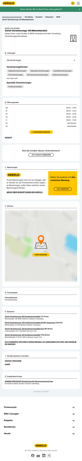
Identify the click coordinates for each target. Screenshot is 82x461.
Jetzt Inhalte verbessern (41, 155)
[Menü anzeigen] (78, 3)
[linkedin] (43, 455)
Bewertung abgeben (12, 28)
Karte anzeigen (41, 255)
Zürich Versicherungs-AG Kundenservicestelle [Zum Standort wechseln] (22, 316)
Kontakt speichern (13, 361)
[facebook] (32, 455)
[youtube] (38, 455)
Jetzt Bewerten (63, 189)
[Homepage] (8, 3)
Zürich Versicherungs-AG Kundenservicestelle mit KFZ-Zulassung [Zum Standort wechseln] (30, 323)
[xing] (49, 455)
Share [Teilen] (7, 364)
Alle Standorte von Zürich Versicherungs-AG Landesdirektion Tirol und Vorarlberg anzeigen (41, 343)
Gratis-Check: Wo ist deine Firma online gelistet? (41, 9)
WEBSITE (8, 137)
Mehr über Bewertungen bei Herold (25, 192)
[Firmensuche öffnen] (73, 3)
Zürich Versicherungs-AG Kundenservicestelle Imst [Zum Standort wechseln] (24, 329)
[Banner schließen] (79, 9)
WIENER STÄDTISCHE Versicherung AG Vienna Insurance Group (29, 381)
